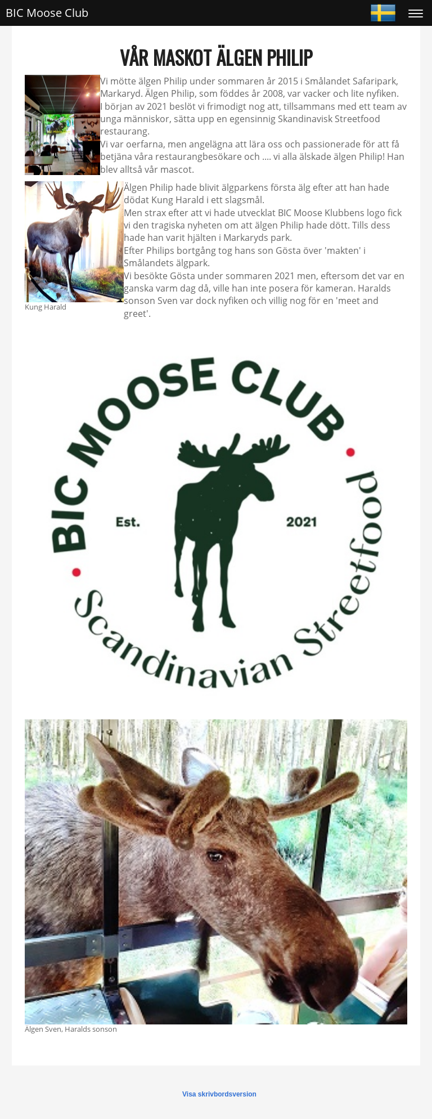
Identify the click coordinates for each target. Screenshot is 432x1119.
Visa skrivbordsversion (219, 1094)
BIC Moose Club (47, 12)
